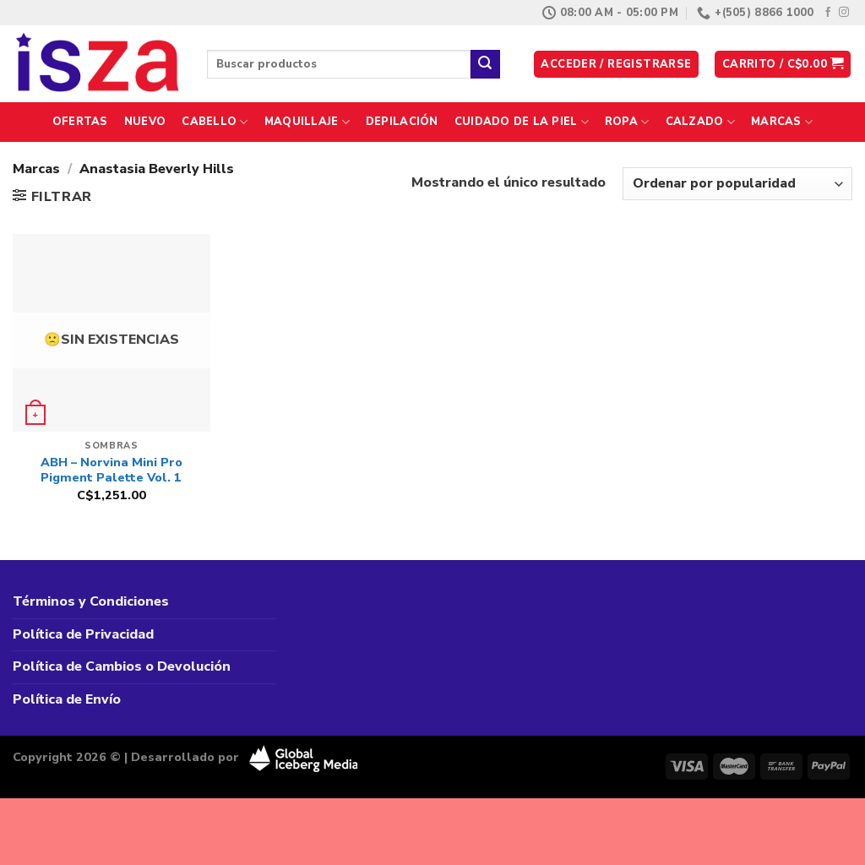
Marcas (782, 122)
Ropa (627, 122)
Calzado (700, 122)
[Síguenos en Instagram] (844, 13)
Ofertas (80, 121)
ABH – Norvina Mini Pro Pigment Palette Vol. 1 (111, 470)
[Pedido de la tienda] (737, 183)
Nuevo (145, 121)
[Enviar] (485, 64)
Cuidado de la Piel (521, 122)
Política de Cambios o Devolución (122, 666)
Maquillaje (307, 122)
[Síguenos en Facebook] (828, 13)
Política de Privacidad (83, 634)
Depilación (402, 121)
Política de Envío (67, 699)
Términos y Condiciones (91, 601)
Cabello (215, 122)
